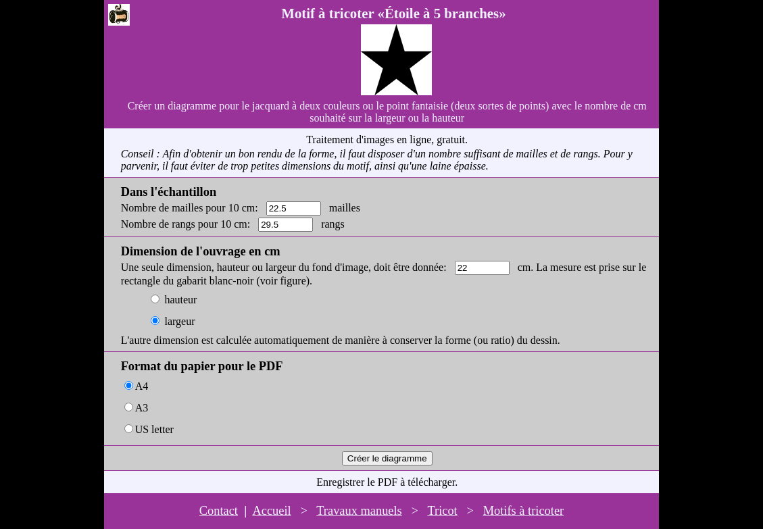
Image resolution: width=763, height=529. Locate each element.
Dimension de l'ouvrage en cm (200, 251)
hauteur (180, 299)
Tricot (442, 511)
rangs (333, 224)
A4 (142, 386)
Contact (218, 511)
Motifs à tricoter (523, 511)
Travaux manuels (359, 511)
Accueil (271, 511)
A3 (142, 407)
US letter (154, 429)
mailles (344, 207)
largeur (179, 321)
